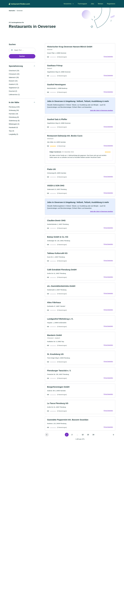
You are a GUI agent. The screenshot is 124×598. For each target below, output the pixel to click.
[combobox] (22, 50)
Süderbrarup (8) (14, 121)
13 (88, 437)
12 (83, 437)
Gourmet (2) (13, 91)
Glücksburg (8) (14, 117)
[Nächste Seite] (113, 437)
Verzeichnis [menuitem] (67, 4)
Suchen (22, 56)
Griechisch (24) (14, 71)
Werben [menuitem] (100, 4)
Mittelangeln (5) (14, 124)
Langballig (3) (13, 134)
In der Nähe (14, 103)
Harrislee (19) (13, 114)
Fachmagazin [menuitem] (82, 4)
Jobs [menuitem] (92, 4)
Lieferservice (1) (14, 95)
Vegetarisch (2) (14, 88)
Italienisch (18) (14, 77)
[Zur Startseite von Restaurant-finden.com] (19, 4)
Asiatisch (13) (13, 84)
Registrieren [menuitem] (111, 4)
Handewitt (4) (13, 127)
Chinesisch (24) (14, 74)
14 (93, 437)
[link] (80, 51)
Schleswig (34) (14, 110)
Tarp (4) (11, 131)
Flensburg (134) (14, 107)
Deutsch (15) (13, 81)
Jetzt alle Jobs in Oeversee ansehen (101, 111)
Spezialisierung (16, 66)
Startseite (12, 11)
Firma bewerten (108, 56)
